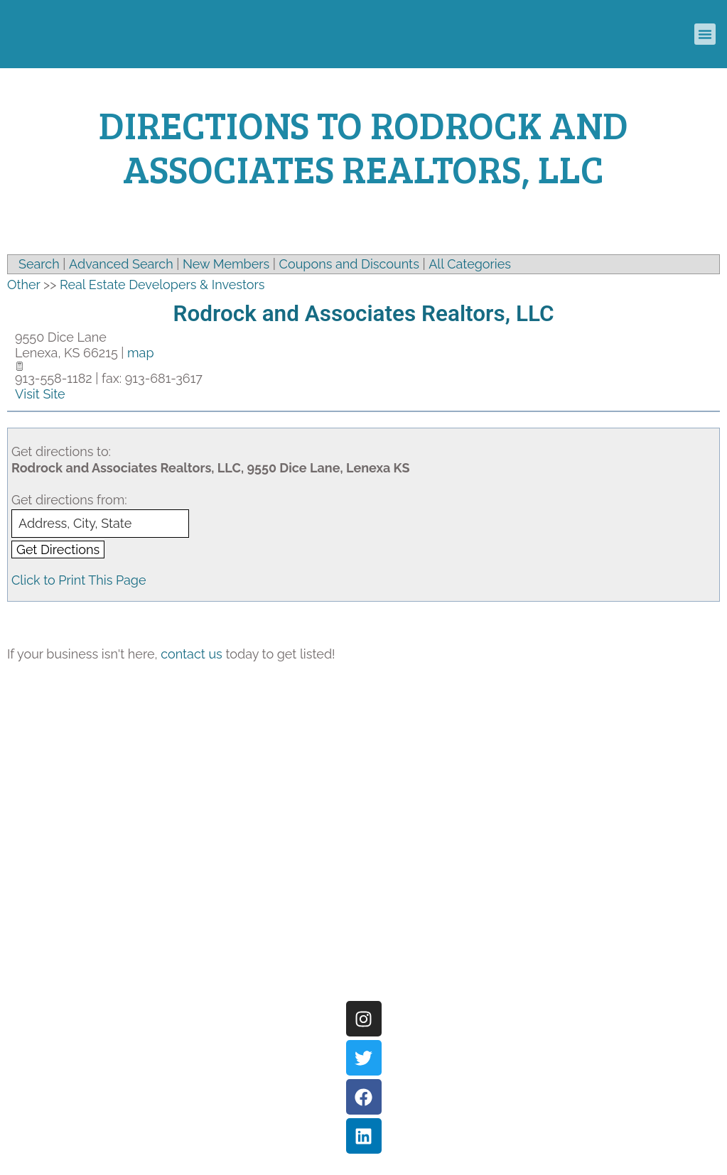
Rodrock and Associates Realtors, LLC (363, 313)
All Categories (470, 263)
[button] (705, 34)
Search (39, 263)
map (140, 352)
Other (24, 284)
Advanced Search (121, 263)
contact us (191, 653)
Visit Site (40, 393)
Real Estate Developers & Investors (162, 284)
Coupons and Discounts (349, 263)
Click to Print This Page (78, 580)
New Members (226, 263)
